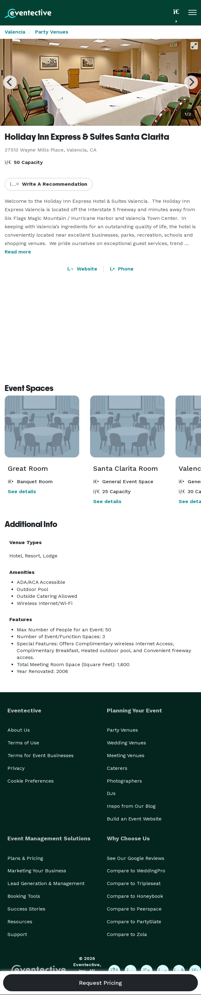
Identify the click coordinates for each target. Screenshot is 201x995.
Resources (19, 922)
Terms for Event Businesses (40, 755)
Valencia (15, 32)
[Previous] (10, 82)
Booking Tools (23, 896)
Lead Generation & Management (46, 883)
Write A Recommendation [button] (48, 184)
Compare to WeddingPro (136, 871)
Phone (122, 269)
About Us (18, 730)
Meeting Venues (125, 755)
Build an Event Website (134, 819)
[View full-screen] (194, 45)
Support (17, 934)
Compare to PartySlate (134, 922)
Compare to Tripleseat (134, 883)
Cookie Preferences (30, 781)
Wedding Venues (126, 743)
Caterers (117, 768)
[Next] (191, 82)
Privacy (16, 768)
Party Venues (51, 32)
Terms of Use (23, 743)
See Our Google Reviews (135, 858)
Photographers (124, 781)
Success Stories (26, 909)
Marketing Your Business (36, 871)
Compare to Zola (127, 934)
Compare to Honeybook (135, 896)
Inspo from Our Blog (131, 806)
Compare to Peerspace (134, 909)
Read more (18, 252)
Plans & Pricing (25, 858)
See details (22, 491)
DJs (111, 793)
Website (82, 269)
